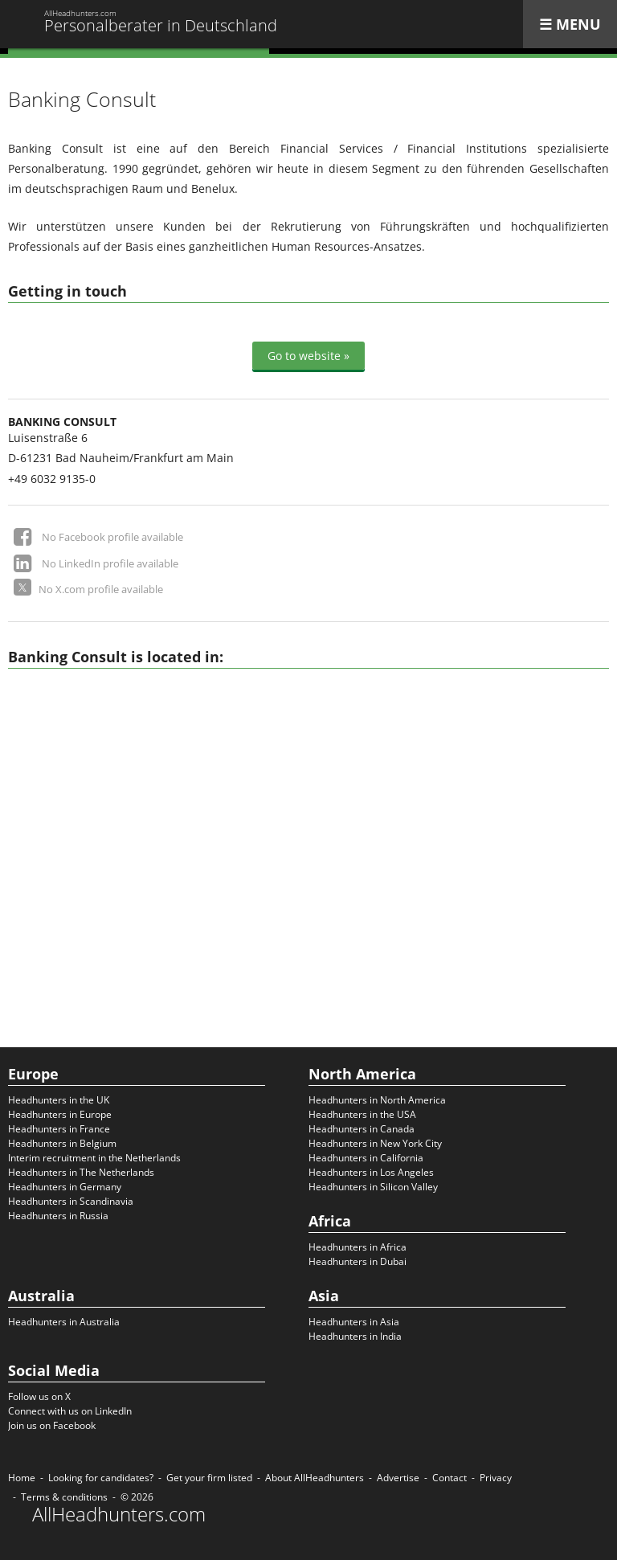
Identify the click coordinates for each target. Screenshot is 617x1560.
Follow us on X (39, 1396)
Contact (449, 1477)
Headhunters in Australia (64, 1322)
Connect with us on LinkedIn (70, 1411)
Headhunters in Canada (361, 1129)
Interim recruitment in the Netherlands (94, 1158)
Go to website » (308, 355)
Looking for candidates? (100, 1477)
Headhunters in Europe (60, 1114)
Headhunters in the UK (58, 1100)
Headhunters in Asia (353, 1322)
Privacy (496, 1477)
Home (21, 1477)
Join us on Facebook (52, 1425)
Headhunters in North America (377, 1100)
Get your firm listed (209, 1477)
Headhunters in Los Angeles (371, 1172)
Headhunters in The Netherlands (81, 1172)
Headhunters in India (355, 1336)
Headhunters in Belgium (62, 1143)
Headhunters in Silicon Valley (373, 1187)
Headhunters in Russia (58, 1215)
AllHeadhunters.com (119, 1514)
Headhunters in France (59, 1129)
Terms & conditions (64, 1497)
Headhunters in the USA (362, 1114)
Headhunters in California (365, 1158)
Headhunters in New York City (375, 1143)
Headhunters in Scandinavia (70, 1201)
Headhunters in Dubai (357, 1261)
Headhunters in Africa (357, 1247)
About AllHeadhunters (314, 1477)
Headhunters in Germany (64, 1187)
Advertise (398, 1477)
